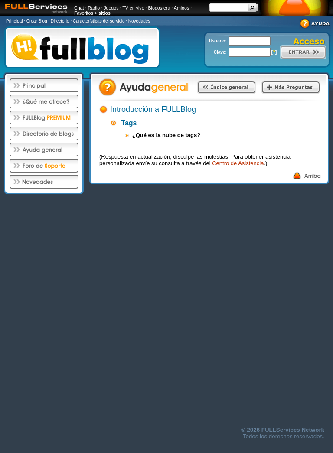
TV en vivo (133, 7)
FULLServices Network (292, 430)
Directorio (60, 21)
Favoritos (83, 13)
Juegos (111, 7)
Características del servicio (98, 21)
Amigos (181, 7)
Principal (14, 21)
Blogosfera (159, 7)
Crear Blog (36, 21)
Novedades (139, 21)
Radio (94, 7)
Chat (79, 7)
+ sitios (103, 13)
